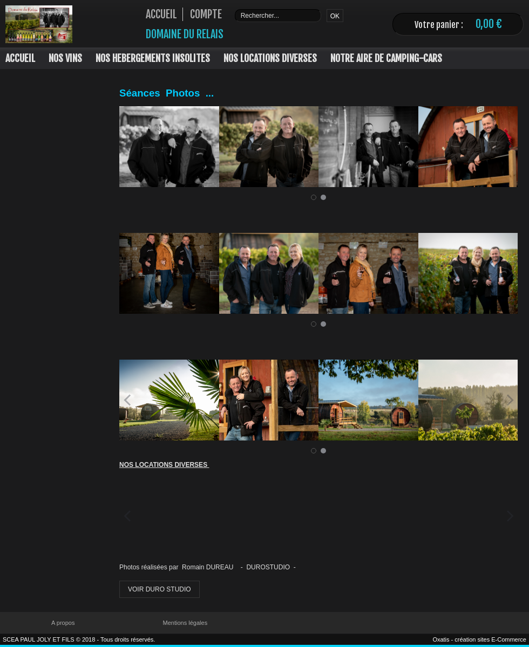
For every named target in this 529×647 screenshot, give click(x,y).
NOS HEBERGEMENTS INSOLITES (153, 58)
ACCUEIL (20, 58)
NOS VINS (65, 58)
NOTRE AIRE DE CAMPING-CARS (386, 58)
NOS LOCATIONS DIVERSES (270, 58)
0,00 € (489, 24)
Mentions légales (185, 623)
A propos (62, 623)
